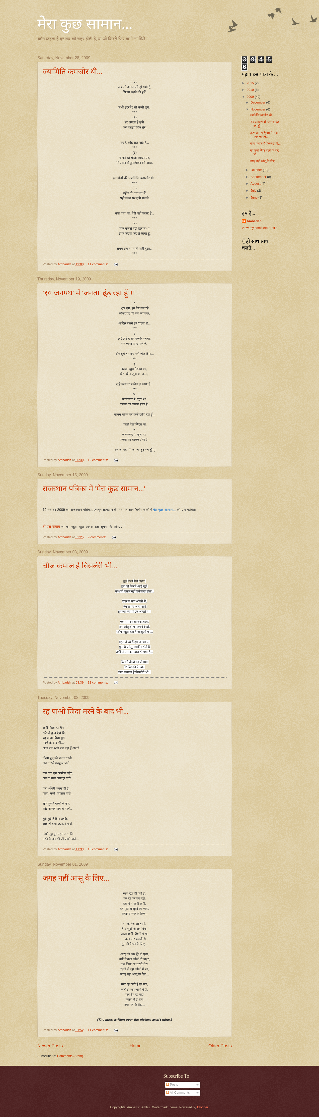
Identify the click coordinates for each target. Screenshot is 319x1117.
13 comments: (98, 849)
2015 (251, 83)
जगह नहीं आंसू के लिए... (76, 878)
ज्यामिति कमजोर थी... (73, 71)
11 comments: (98, 264)
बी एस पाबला (51, 527)
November (258, 109)
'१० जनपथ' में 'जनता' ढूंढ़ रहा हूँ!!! (89, 293)
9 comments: (97, 537)
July (253, 190)
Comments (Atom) (70, 1056)
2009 (251, 97)
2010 (251, 90)
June (254, 197)
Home (136, 1045)
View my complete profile (259, 228)
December (258, 102)
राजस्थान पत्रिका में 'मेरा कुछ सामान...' (94, 488)
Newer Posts (50, 1045)
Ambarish (254, 221)
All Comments (178, 1092)
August (255, 183)
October (256, 170)
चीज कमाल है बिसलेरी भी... (80, 566)
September (258, 177)
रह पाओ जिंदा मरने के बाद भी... (86, 711)
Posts (172, 1084)
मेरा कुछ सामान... (85, 24)
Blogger (202, 1107)
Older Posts (220, 1045)
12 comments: (98, 460)
